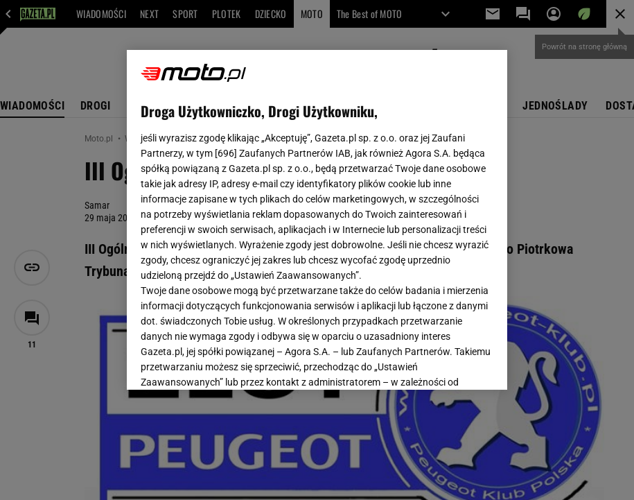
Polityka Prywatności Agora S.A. (316, 221)
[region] (317, 220)
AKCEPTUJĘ (447, 362)
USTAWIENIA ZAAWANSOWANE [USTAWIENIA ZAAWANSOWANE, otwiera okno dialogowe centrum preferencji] (231, 362)
